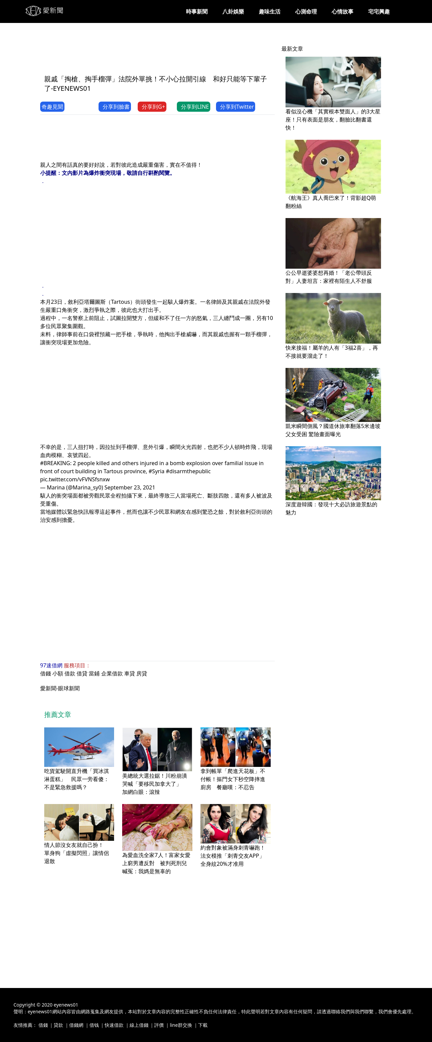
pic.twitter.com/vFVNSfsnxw (75, 479)
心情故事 (342, 11)
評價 (159, 1025)
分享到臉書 (115, 106)
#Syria (156, 471)
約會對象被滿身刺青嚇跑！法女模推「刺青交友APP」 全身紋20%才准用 (235, 855)
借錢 (45, 673)
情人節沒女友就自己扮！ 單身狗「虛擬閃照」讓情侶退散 (76, 853)
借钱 (94, 1025)
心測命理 (306, 11)
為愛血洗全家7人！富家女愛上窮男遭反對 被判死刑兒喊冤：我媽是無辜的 (156, 863)
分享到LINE (193, 106)
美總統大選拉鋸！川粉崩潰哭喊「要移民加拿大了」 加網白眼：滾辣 (154, 784)
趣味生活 (269, 11)
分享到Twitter (235, 106)
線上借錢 (139, 1025)
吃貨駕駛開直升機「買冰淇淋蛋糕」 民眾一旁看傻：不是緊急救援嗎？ (76, 779)
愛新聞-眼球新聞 (60, 688)
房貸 (141, 673)
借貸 (82, 673)
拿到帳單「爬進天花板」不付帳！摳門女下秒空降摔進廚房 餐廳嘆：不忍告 (232, 779)
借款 (69, 673)
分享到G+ (152, 106)
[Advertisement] (163, 53)
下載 (203, 1025)
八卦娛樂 (233, 11)
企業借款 (112, 673)
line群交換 (181, 1025)
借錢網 (76, 1025)
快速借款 (114, 1025)
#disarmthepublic (188, 471)
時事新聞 (197, 11)
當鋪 (94, 673)
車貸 (129, 673)
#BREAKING (55, 463)
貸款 (58, 1025)
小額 (57, 673)
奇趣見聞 (52, 106)
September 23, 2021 (129, 487)
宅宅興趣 (379, 11)
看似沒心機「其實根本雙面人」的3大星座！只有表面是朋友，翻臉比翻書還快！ (333, 119)
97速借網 (51, 665)
